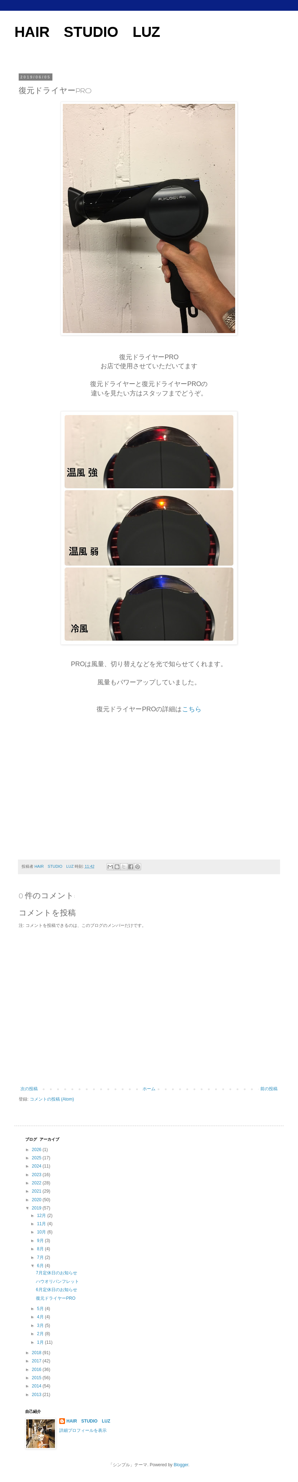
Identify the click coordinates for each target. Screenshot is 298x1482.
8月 (41, 1248)
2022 (37, 1182)
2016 (37, 1369)
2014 (37, 1386)
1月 (41, 1342)
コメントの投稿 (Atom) (52, 1099)
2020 (37, 1199)
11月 (42, 1223)
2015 (37, 1377)
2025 (37, 1157)
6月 (41, 1265)
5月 (41, 1308)
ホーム (149, 1088)
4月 (41, 1316)
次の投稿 (29, 1088)
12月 (42, 1215)
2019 (37, 1208)
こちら (191, 709)
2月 (41, 1333)
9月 (41, 1240)
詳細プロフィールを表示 (83, 1430)
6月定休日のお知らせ (56, 1289)
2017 (37, 1360)
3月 (41, 1325)
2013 (37, 1394)
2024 (37, 1166)
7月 (41, 1257)
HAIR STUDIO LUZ (87, 32)
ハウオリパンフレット (57, 1281)
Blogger (181, 1464)
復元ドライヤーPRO (55, 1298)
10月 (42, 1232)
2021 (37, 1191)
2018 (37, 1352)
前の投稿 (269, 1088)
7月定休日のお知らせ (56, 1272)
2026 (37, 1149)
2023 (37, 1174)
